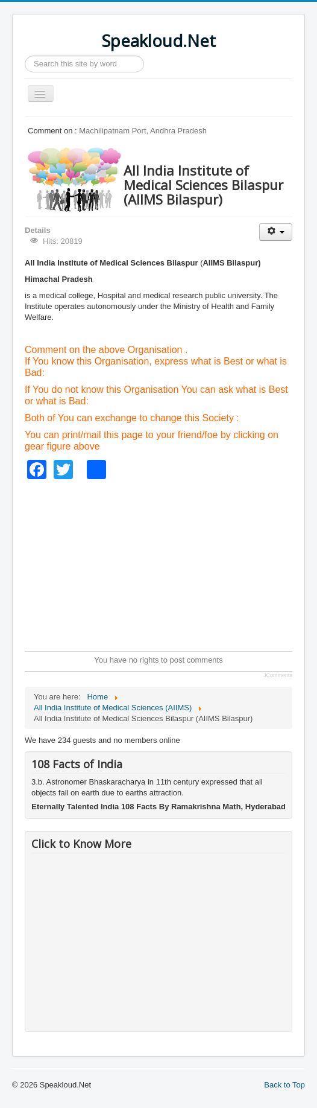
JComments (277, 675)
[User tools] (275, 232)
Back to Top (284, 1084)
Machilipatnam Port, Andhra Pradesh (143, 130)
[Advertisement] (171, 563)
